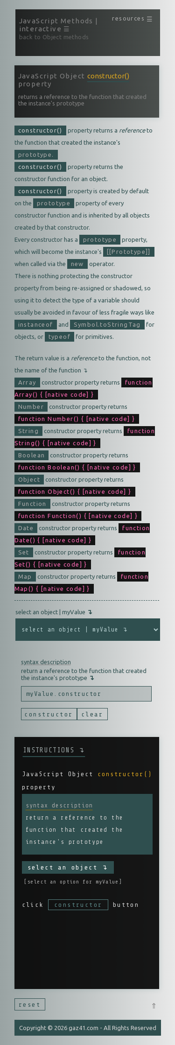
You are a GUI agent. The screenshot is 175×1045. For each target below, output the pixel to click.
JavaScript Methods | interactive (58, 25)
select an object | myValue (53, 612)
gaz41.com (83, 1027)
